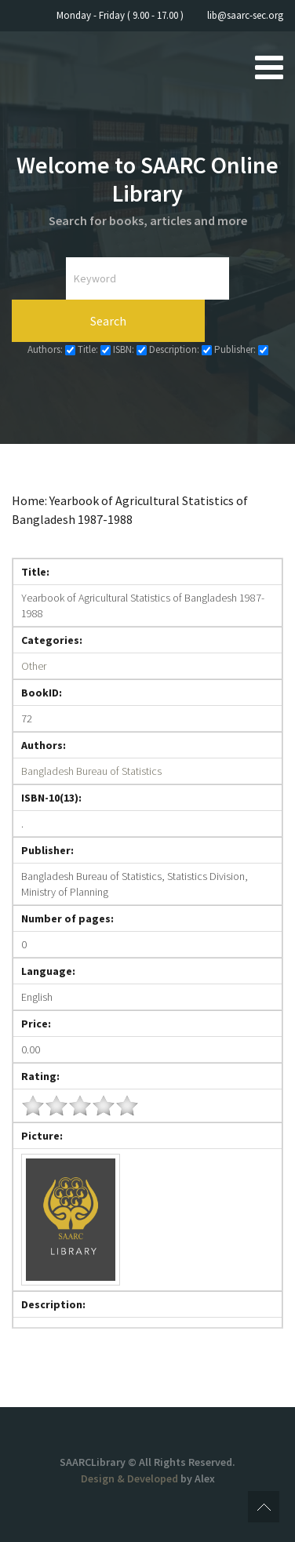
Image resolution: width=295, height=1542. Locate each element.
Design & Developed (130, 1478)
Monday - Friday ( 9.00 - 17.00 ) (120, 15)
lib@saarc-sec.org (245, 15)
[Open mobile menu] (269, 66)
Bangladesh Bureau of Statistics (91, 771)
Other (33, 666)
